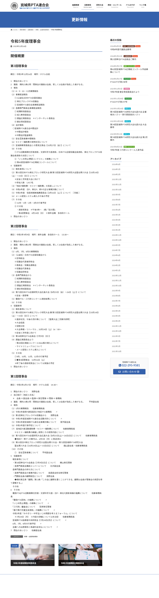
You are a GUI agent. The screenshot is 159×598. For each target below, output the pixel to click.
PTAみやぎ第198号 (118, 82)
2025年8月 (116, 200)
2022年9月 (116, 336)
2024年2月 (116, 265)
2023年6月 (116, 306)
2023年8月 (116, 296)
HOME (15, 576)
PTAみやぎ (127, 79)
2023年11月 (116, 280)
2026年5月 (116, 169)
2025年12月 (116, 179)
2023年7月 (116, 301)
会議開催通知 (128, 56)
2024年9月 (116, 245)
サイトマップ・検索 (104, 576)
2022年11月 (116, 326)
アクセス (132, 576)
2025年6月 (116, 210)
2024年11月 (116, 235)
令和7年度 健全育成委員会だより (124, 92)
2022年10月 (116, 331)
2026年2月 (116, 174)
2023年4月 (116, 316)
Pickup (138, 46)
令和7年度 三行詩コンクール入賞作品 (126, 150)
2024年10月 (116, 240)
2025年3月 (116, 225)
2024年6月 (116, 255)
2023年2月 (116, 321)
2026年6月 (116, 164)
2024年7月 (116, 250)
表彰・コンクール (129, 66)
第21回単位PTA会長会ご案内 (123, 59)
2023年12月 (116, 275)
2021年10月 (116, 351)
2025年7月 (116, 205)
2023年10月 (116, 285)
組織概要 (25, 576)
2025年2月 (116, 230)
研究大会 (127, 108)
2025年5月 (116, 215)
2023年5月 (116, 311)
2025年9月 (116, 195)
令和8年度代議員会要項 (120, 49)
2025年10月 (116, 189)
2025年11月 (116, 184)
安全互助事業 (87, 576)
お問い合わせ (120, 576)
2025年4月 (116, 220)
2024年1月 (116, 270)
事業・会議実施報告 (31, 536)
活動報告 (126, 88)
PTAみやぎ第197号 (118, 101)
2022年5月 (116, 346)
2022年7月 (116, 341)
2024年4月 (116, 260)
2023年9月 (116, 291)
